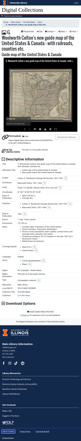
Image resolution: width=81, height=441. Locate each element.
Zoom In (25, 129)
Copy (25, 136)
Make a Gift (7, 411)
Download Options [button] (18, 303)
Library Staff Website (11, 394)
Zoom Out (30, 129)
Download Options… (67, 137)
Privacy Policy (25, 431)
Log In (76, 3)
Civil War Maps (29, 22)
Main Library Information (17, 344)
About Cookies (8, 431)
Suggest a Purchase (10, 415)
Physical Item (27, 31)
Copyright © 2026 (42, 431)
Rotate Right (35, 129)
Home (6, 22)
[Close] (29, 119)
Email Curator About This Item (40, 312)
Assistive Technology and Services (16, 379)
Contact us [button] (24, 315)
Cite (39, 31)
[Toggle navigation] (78, 10)
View (73, 31)
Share (61, 31)
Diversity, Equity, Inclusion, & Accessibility (19, 384)
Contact (49, 31)
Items (40, 22)
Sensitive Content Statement (13, 16)
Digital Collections (22, 10)
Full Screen (55, 129)
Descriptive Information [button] (23, 159)
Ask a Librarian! (8, 357)
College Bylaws (8, 438)
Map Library (16, 22)
